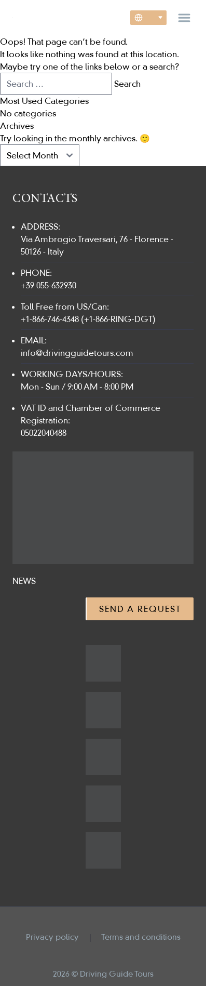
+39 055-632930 (48, 285)
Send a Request (140, 609)
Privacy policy (52, 937)
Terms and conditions (141, 937)
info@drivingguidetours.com (77, 353)
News (24, 581)
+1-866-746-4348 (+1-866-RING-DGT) (88, 319)
